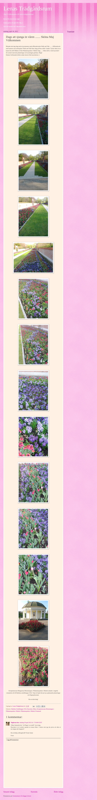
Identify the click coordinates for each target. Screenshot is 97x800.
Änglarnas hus (15, 722)
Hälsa (34, 709)
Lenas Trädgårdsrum (27, 8)
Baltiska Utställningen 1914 (18, 709)
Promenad (38, 711)
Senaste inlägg (8, 792)
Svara (12, 735)
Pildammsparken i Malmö (28, 711)
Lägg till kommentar (13, 740)
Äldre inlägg (58, 792)
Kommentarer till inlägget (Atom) (22, 796)
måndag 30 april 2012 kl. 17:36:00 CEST (31, 722)
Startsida (34, 792)
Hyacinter (29, 709)
